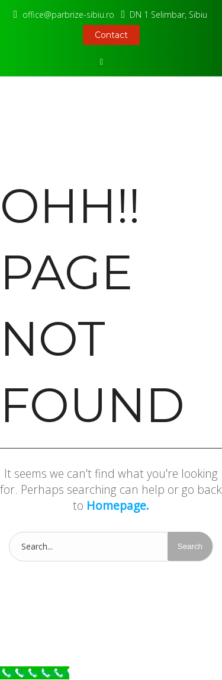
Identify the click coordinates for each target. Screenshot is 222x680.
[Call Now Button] (34, 672)
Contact (111, 35)
